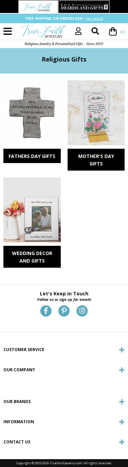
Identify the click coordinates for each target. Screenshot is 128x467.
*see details (94, 18)
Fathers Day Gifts (32, 156)
